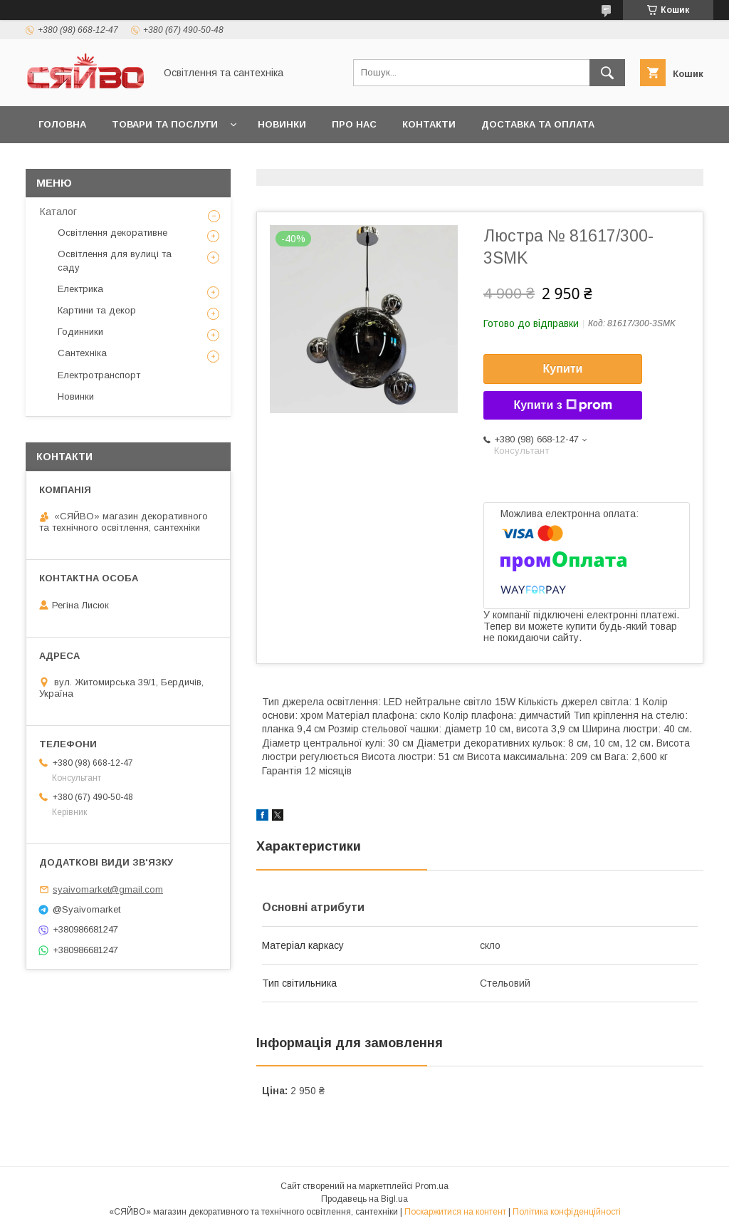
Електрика (80, 289)
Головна (62, 124)
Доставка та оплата (537, 124)
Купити (563, 369)
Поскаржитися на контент (455, 1212)
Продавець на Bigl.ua (364, 1199)
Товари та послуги (165, 124)
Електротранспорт (99, 375)
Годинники (80, 331)
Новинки (282, 124)
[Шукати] (607, 72)
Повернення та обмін (98, 161)
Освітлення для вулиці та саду (115, 260)
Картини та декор (97, 310)
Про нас (354, 124)
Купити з (562, 405)
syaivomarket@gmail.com (108, 889)
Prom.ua (432, 1186)
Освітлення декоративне (112, 232)
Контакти (429, 124)
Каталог (58, 211)
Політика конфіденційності (567, 1212)
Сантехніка (82, 353)
